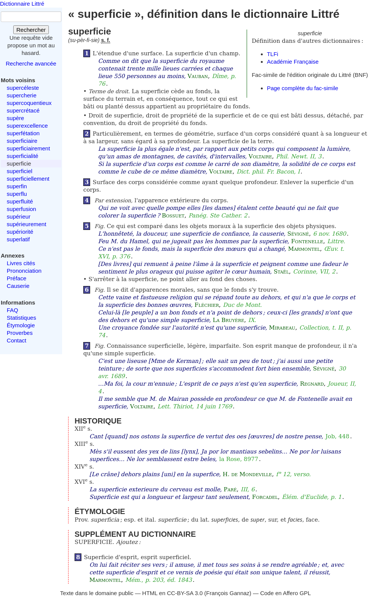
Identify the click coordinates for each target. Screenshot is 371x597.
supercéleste (23, 87)
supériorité (20, 231)
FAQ (12, 310)
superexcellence (27, 125)
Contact (16, 340)
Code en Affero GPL (285, 593)
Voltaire (260, 156)
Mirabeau (282, 327)
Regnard (312, 383)
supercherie (21, 95)
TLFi (272, 54)
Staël (281, 271)
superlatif (18, 239)
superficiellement (28, 178)
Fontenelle (307, 241)
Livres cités (21, 263)
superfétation (23, 133)
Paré (230, 489)
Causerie (18, 286)
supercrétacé (23, 110)
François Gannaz (227, 593)
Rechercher (31, 30)
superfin (17, 186)
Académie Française (293, 61)
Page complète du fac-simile (302, 88)
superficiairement (28, 148)
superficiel (20, 171)
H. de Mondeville (247, 474)
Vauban (197, 76)
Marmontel (304, 248)
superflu (17, 194)
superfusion (21, 209)
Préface (16, 278)
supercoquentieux (29, 103)
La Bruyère (228, 320)
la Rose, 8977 (238, 459)
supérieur (19, 216)
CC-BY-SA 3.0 (185, 593)
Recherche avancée (31, 63)
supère (15, 118)
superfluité (20, 201)
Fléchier (207, 305)
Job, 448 (337, 436)
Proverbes (20, 333)
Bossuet (173, 215)
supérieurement (26, 224)
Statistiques (21, 317)
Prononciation (24, 270)
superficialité (22, 156)
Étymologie (21, 325)
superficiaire (22, 141)
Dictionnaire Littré (22, 3)
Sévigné (298, 233)
